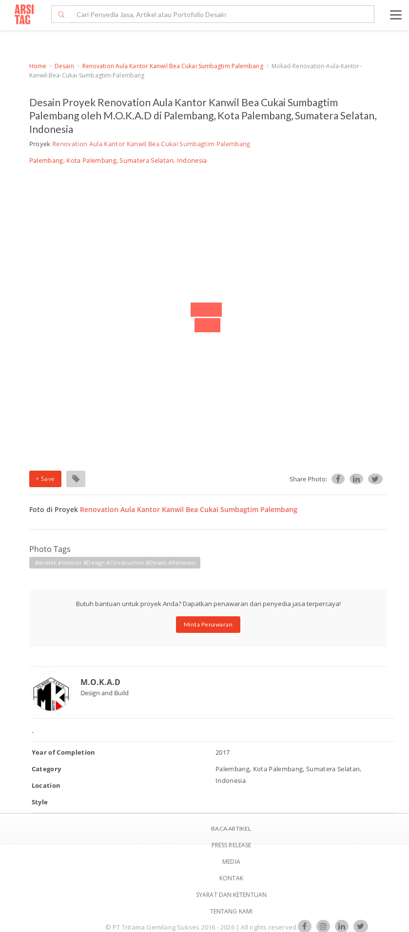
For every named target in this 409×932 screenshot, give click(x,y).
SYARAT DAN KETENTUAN (231, 895)
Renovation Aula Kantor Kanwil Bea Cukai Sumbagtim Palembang (172, 66)
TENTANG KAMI (231, 911)
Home (37, 66)
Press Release (231, 845)
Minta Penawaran (208, 624)
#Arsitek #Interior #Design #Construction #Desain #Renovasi (115, 562)
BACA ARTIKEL (231, 828)
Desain (64, 66)
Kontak (231, 878)
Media (231, 861)
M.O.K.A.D (100, 682)
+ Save (45, 479)
